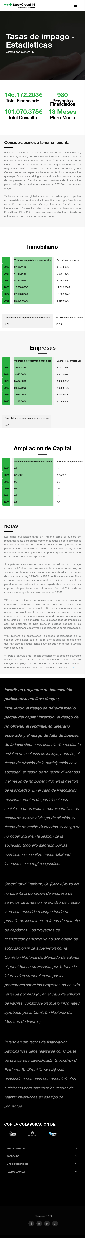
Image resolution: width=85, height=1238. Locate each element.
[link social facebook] (31, 1223)
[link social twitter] (39, 1223)
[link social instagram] (55, 1223)
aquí (72, 667)
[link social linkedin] (47, 1223)
